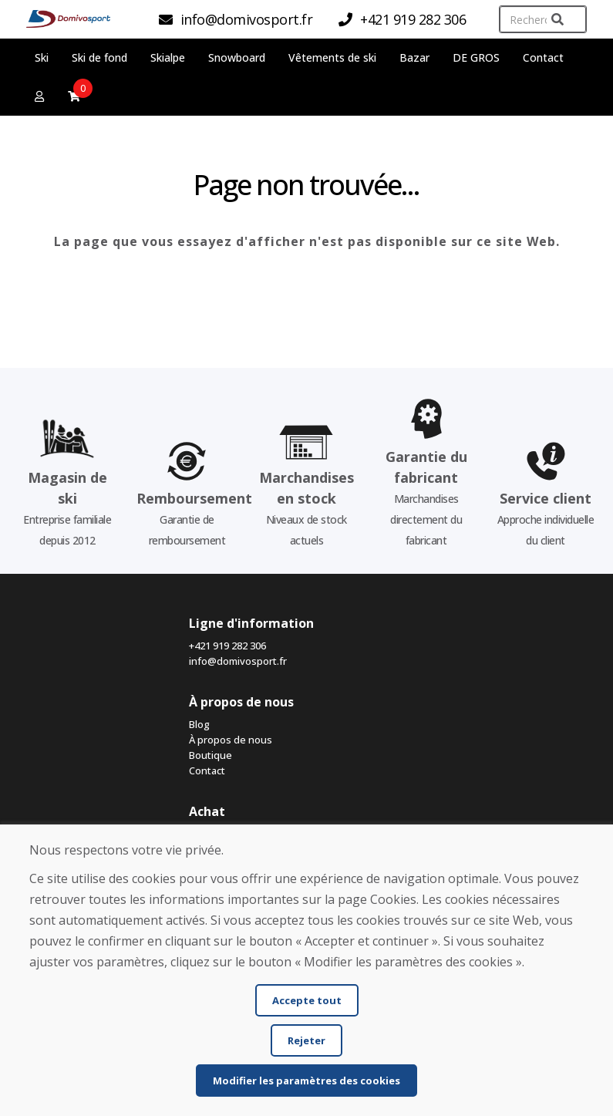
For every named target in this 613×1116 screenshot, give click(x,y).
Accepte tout (307, 1000)
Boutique (210, 755)
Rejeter (306, 1040)
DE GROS (476, 57)
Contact (543, 57)
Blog (199, 724)
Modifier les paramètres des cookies (306, 1080)
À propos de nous (230, 740)
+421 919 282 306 (227, 645)
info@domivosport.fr (238, 661)
